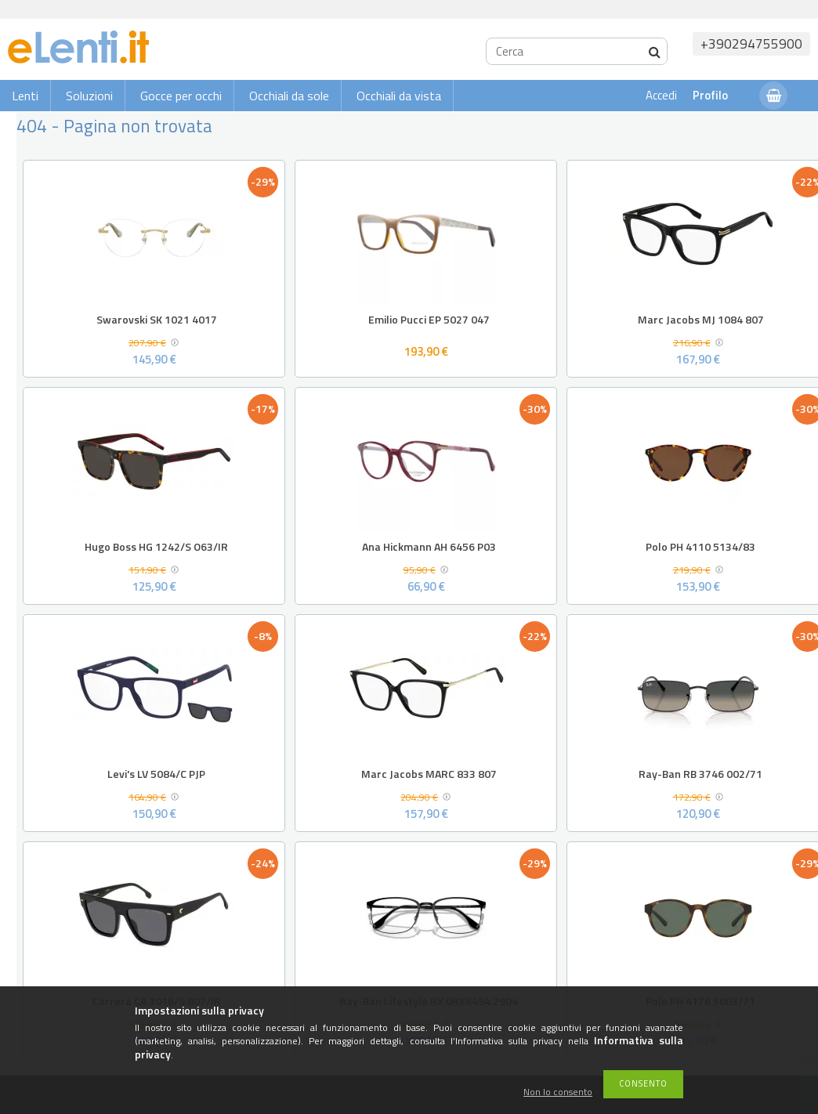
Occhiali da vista (399, 95)
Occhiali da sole (289, 95)
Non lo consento (557, 1092)
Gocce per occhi (181, 95)
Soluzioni (89, 95)
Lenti (25, 95)
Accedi (661, 95)
